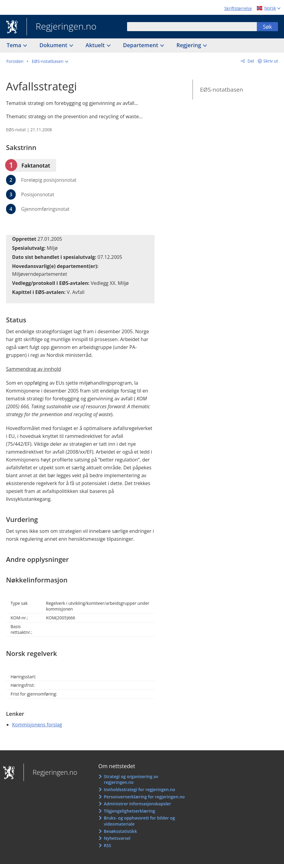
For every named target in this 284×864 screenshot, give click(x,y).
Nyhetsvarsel (117, 838)
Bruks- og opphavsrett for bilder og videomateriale (139, 821)
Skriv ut (270, 61)
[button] (50, 61)
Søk (267, 26)
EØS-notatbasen (221, 89)
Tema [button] (15, 45)
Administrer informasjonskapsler (137, 804)
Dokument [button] (54, 45)
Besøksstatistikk (120, 831)
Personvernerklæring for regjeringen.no (144, 797)
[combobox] (192, 26)
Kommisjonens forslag (37, 724)
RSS (107, 845)
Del (250, 61)
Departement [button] (141, 45)
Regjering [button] (190, 45)
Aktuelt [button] (96, 45)
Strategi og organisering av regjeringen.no (131, 779)
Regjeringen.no (62, 27)
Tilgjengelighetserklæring (129, 811)
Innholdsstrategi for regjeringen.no (139, 789)
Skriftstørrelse (238, 8)
